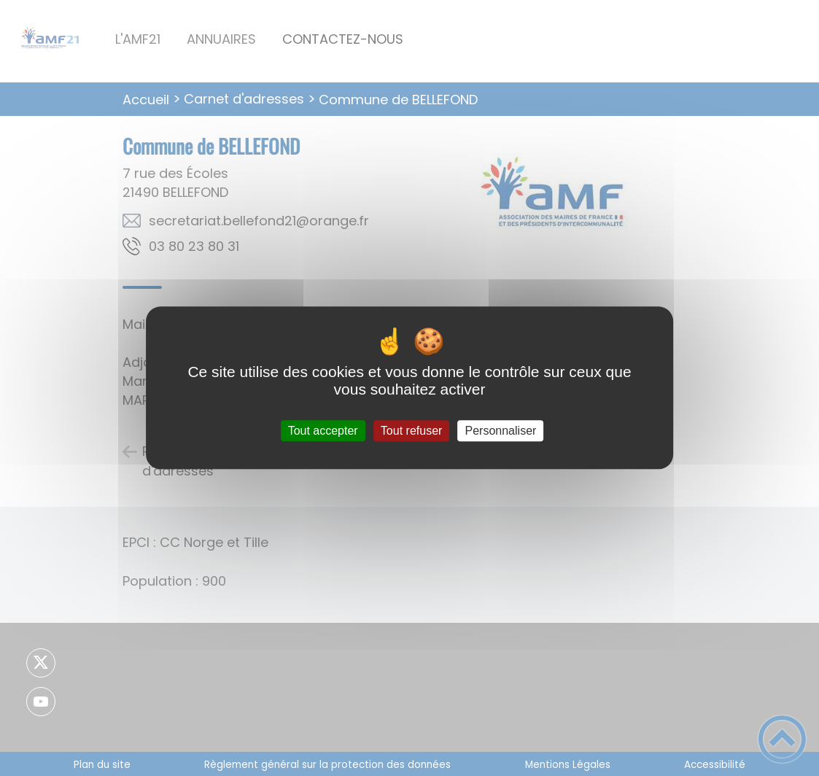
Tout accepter (323, 430)
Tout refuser (411, 430)
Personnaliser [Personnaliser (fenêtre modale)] (501, 430)
